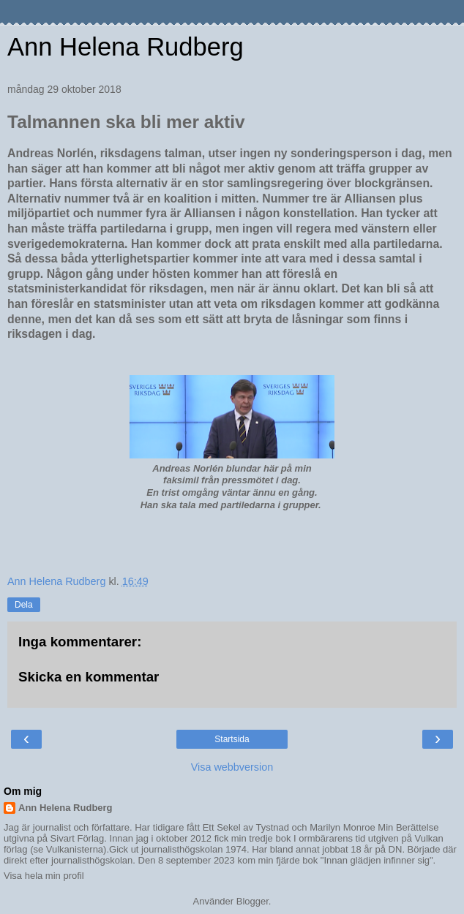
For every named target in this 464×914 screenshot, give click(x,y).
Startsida (231, 739)
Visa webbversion (232, 767)
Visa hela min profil (44, 875)
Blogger (252, 901)
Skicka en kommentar (88, 676)
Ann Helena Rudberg (125, 47)
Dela (24, 605)
